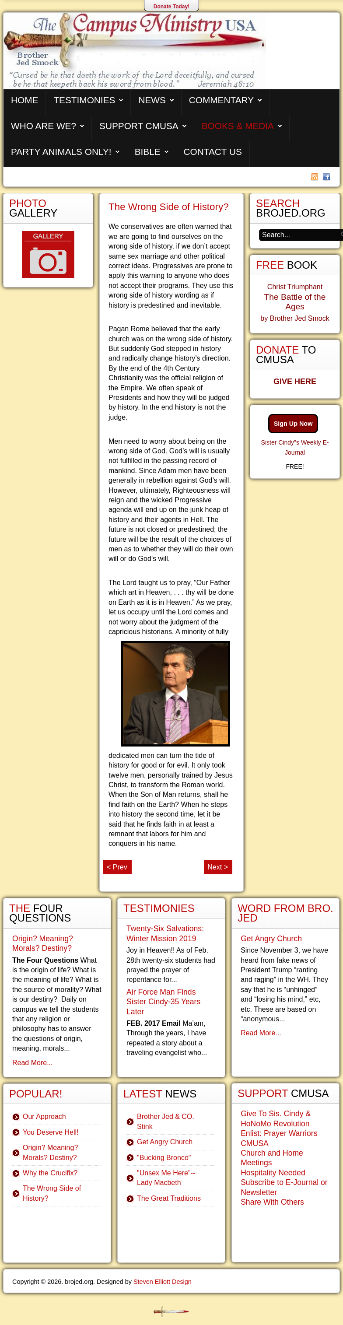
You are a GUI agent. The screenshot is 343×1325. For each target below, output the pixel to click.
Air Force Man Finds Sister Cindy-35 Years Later (163, 1002)
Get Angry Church (164, 1142)
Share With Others (272, 1202)
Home (24, 100)
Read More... (32, 1062)
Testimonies (84, 100)
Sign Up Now (293, 423)
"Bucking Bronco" (164, 1157)
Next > (217, 867)
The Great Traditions (169, 1198)
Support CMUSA (138, 126)
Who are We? (43, 126)
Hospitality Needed (273, 1172)
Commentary (221, 100)
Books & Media (238, 126)
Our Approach (44, 1116)
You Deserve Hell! (50, 1132)
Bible (148, 152)
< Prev (117, 867)
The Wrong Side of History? (168, 206)
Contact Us (213, 152)
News (151, 100)
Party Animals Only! (61, 152)
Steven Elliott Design (162, 1281)
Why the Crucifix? (50, 1173)
